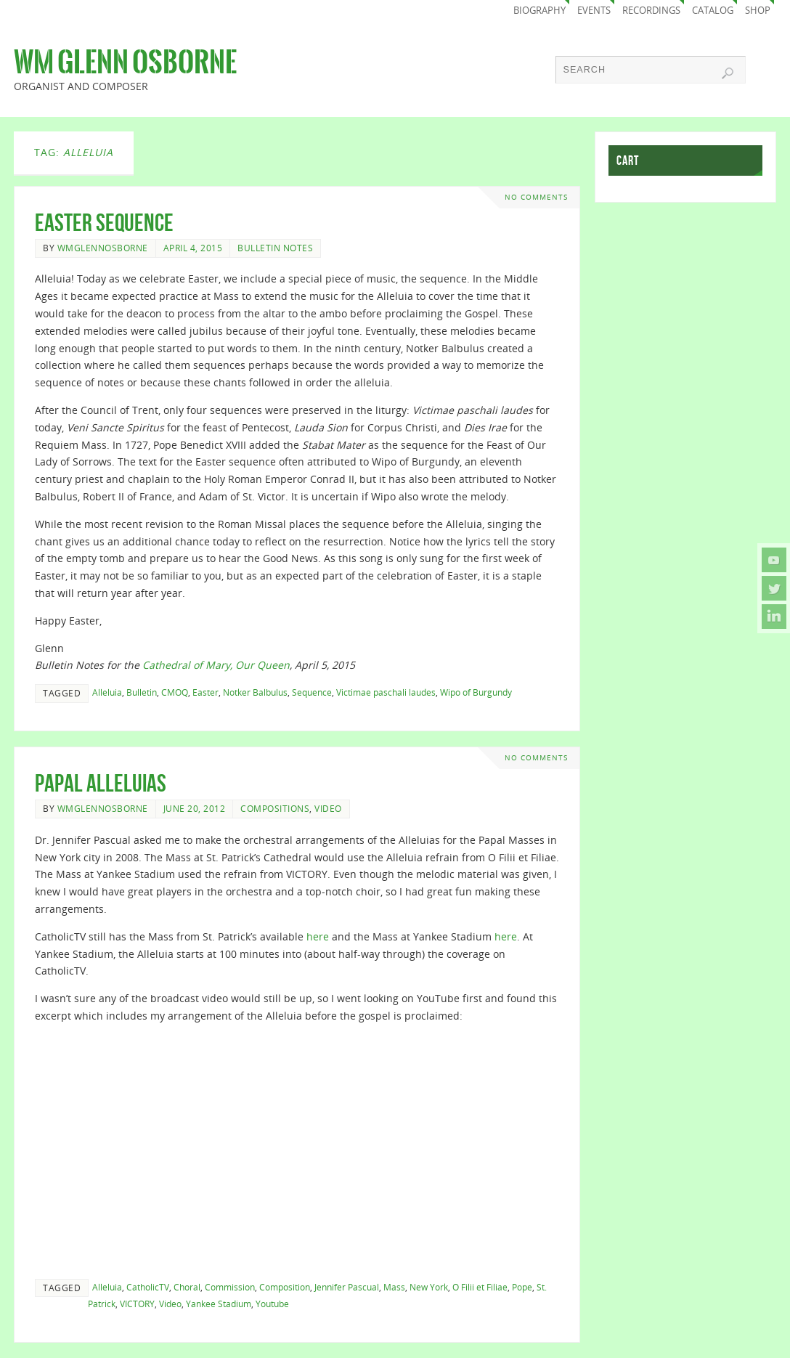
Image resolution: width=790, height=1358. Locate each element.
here (317, 936)
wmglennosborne (102, 247)
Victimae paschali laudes (386, 692)
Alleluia (107, 692)
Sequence (312, 692)
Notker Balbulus (255, 692)
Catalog (712, 10)
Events (594, 10)
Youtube (272, 1303)
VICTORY (137, 1303)
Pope (522, 1287)
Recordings (651, 10)
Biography (539, 10)
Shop (757, 10)
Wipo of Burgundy (476, 692)
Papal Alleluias (100, 783)
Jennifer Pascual (346, 1287)
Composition (284, 1287)
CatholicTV (147, 1287)
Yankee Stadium (218, 1303)
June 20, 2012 (194, 808)
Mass (394, 1287)
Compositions (274, 808)
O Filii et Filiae (480, 1287)
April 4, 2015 (193, 247)
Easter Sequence (104, 222)
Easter (205, 692)
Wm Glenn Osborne (125, 62)
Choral (187, 1287)
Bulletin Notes (275, 247)
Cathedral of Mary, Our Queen (216, 665)
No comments (536, 197)
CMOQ (174, 692)
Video (328, 808)
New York (429, 1287)
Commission (230, 1287)
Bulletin (141, 692)
